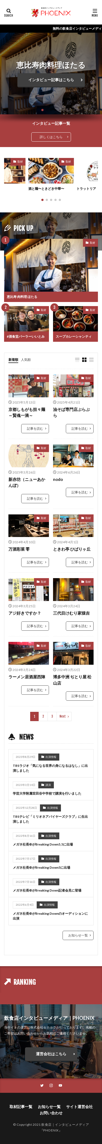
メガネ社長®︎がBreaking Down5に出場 (41, 867)
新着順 (13, 360)
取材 (20, 161)
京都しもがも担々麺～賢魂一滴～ (26, 412)
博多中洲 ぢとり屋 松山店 (72, 679)
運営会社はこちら (51, 1053)
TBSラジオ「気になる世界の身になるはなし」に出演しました (50, 768)
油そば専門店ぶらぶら (71, 412)
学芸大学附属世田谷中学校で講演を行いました (47, 793)
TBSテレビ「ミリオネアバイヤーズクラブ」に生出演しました (50, 818)
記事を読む (35, 428)
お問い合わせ (51, 1113)
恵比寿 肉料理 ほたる (22, 297)
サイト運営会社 (79, 1106)
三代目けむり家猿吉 (71, 613)
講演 (48, 784)
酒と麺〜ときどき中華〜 (46, 189)
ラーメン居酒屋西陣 (26, 676)
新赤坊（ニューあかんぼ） (26, 482)
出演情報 (50, 756)
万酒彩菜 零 (19, 549)
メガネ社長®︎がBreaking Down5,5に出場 (43, 844)
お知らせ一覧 (78, 935)
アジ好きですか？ (24, 613)
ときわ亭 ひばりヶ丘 (72, 549)
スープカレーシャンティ (74, 336)
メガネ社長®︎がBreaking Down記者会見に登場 (47, 890)
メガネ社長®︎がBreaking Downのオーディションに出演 (50, 915)
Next (63, 716)
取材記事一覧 (21, 1106)
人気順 (26, 360)
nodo (58, 479)
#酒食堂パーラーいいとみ (26, 336)
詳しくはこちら (51, 137)
